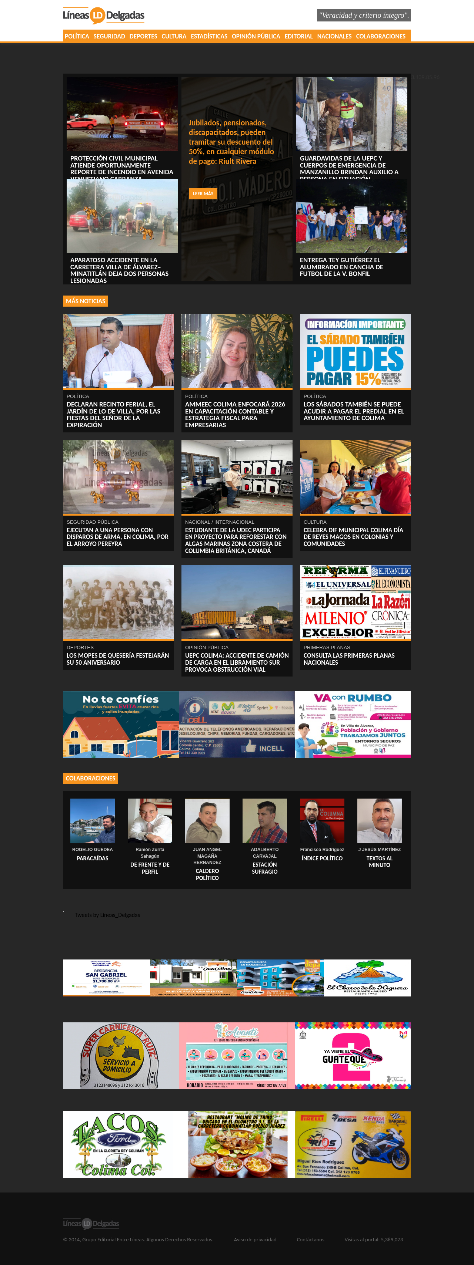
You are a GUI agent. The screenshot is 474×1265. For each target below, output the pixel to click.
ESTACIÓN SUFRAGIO (264, 868)
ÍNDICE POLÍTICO (322, 858)
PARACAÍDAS (92, 858)
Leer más (203, 193)
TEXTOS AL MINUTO (380, 862)
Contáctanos (310, 1239)
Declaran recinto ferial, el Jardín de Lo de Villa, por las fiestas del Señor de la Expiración (113, 414)
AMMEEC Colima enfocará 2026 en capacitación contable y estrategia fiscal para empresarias (235, 414)
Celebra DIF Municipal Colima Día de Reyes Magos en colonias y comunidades (353, 537)
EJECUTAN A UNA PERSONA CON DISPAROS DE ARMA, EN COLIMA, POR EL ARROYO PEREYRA (117, 537)
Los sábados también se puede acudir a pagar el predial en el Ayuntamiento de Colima (354, 411)
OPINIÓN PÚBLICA (256, 36)
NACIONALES (334, 36)
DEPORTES (143, 36)
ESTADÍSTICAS (209, 36)
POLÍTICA (77, 36)
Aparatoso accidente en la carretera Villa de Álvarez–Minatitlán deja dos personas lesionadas (119, 270)
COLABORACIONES (380, 36)
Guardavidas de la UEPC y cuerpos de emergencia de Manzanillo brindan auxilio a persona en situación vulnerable (349, 172)
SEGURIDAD (109, 36)
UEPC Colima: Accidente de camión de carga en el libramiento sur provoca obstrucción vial (237, 662)
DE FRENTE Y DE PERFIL (149, 868)
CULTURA (174, 36)
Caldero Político (207, 874)
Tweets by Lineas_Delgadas (107, 914)
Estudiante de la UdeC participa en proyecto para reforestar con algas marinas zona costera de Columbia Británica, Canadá (236, 540)
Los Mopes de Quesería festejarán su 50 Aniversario (118, 659)
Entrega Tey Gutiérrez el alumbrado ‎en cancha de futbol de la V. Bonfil (341, 267)
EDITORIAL (299, 36)
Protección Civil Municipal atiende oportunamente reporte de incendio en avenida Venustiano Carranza (121, 168)
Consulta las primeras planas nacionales (349, 659)
